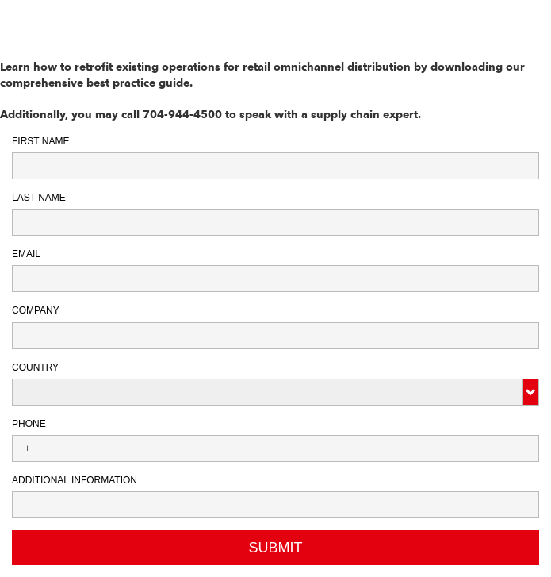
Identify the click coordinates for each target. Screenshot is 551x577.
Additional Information (74, 480)
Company (35, 310)
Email (26, 254)
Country (35, 367)
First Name (40, 141)
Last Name (39, 197)
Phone (29, 423)
